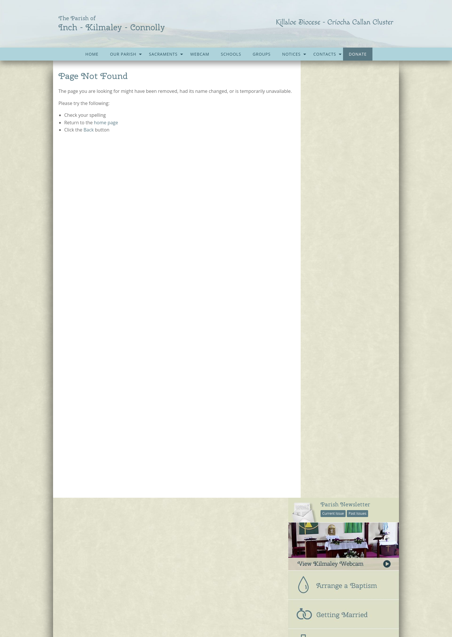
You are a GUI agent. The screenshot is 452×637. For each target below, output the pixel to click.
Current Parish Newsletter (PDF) (92, 519)
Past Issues (357, 76)
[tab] (343, 256)
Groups (262, 54)
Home (92, 54)
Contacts (324, 54)
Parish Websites (306, 618)
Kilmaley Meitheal (199, 554)
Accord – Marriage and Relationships (217, 519)
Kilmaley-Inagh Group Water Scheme (217, 578)
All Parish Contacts (313, 303)
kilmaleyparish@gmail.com (101, 624)
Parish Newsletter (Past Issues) (91, 531)
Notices (291, 54)
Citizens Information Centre (208, 531)
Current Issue (333, 76)
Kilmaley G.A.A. (196, 542)
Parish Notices (75, 542)
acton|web (355, 618)
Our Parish (123, 54)
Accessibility (213, 602)
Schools (231, 54)
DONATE (358, 54)
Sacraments (163, 54)
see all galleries (320, 486)
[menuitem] (92, 54)
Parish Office (308, 315)
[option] (343, 441)
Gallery (165, 602)
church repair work (343, 463)
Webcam (199, 54)
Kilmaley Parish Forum (203, 566)
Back (89, 137)
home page (106, 130)
